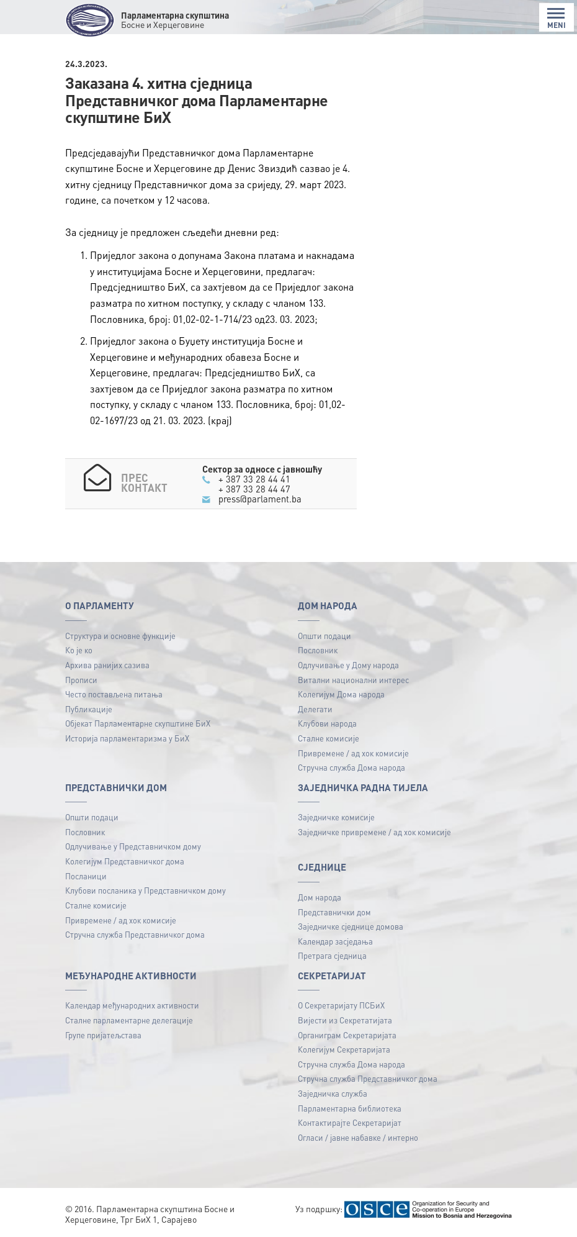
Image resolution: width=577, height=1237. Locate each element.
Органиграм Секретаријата (347, 1035)
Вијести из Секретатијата (345, 1020)
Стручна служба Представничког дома (135, 934)
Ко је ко (78, 650)
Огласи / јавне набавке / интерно (358, 1137)
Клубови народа (327, 723)
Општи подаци (324, 635)
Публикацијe (88, 709)
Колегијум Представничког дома (124, 861)
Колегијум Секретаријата (344, 1049)
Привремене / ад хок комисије (353, 753)
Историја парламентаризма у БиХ (127, 738)
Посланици (86, 876)
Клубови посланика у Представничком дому (145, 890)
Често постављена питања (114, 694)
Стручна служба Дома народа (351, 767)
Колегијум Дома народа (341, 694)
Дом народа (319, 897)
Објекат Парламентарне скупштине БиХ (137, 723)
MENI (556, 18)
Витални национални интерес (353, 679)
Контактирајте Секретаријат (349, 1122)
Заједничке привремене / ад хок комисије (374, 832)
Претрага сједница (332, 955)
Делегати (315, 709)
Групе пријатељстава (103, 1035)
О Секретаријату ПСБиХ (341, 1005)
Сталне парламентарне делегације (129, 1020)
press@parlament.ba (260, 498)
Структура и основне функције (120, 635)
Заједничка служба (332, 1093)
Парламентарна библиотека (349, 1108)
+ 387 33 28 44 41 (254, 478)
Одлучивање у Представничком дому (133, 846)
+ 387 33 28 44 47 (254, 488)
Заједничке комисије (336, 817)
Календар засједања (335, 941)
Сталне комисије (328, 738)
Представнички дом (334, 912)
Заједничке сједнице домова (350, 926)
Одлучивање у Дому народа (348, 664)
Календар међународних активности (132, 1005)
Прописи (81, 679)
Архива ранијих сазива (107, 664)
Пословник (318, 650)
